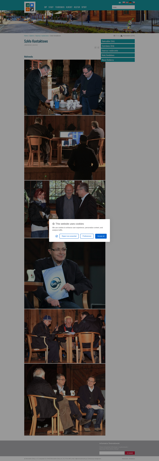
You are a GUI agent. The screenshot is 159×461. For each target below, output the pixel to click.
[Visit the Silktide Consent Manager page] (56, 236)
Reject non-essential (69, 236)
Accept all (100, 236)
